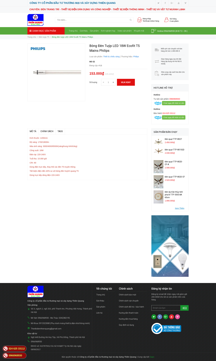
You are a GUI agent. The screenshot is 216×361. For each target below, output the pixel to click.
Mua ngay (126, 82)
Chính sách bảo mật (127, 295)
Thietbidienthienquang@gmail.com (46, 329)
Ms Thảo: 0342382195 (60, 318)
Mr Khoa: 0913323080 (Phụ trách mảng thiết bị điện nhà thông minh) (60, 323)
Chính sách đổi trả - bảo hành (131, 307)
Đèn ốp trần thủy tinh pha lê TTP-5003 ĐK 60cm (174, 195)
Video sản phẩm (125, 31)
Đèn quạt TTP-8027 (173, 139)
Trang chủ (73, 31)
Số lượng (93, 82)
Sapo (152, 357)
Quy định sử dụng (126, 325)
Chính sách (46, 131)
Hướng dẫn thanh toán (128, 313)
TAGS (60, 131)
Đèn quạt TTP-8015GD (174, 150)
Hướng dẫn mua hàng (128, 319)
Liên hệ (73, 38)
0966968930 (169, 31)
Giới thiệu (84, 31)
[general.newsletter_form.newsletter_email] (170, 308)
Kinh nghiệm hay (108, 31)
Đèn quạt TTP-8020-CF (175, 177)
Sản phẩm (94, 31)
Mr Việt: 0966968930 (40, 318)
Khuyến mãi (139, 31)
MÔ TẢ (33, 131)
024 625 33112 (168, 113)
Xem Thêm (179, 208)
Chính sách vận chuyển (129, 301)
